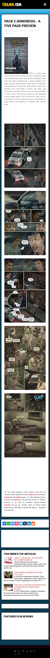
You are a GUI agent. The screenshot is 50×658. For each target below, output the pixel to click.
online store (33, 495)
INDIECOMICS (35, 31)
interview (16, 500)
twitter (18, 497)
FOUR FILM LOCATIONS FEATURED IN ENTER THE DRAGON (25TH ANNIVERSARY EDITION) (30, 587)
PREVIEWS (8, 33)
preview (7, 505)
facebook (8, 497)
